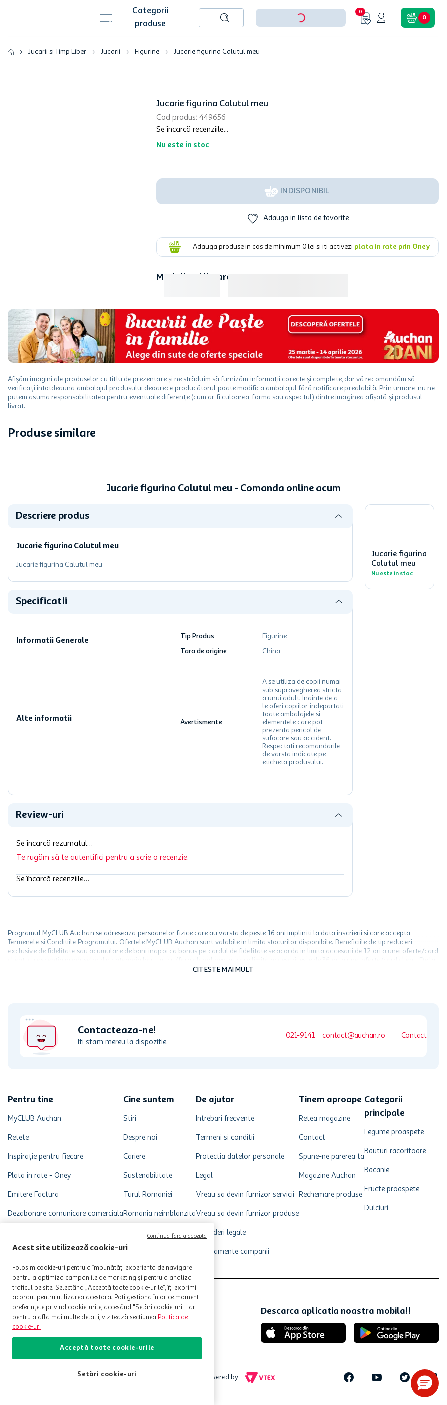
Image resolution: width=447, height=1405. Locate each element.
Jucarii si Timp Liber (57, 51)
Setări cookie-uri (107, 1374)
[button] (425, 1383)
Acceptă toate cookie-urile (107, 1348)
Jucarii (110, 51)
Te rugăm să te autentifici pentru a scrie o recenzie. (102, 858)
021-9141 (300, 1036)
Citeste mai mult (223, 969)
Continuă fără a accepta (178, 1236)
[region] (107, 1314)
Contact (414, 1036)
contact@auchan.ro (353, 1036)
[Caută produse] (225, 18)
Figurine (147, 51)
